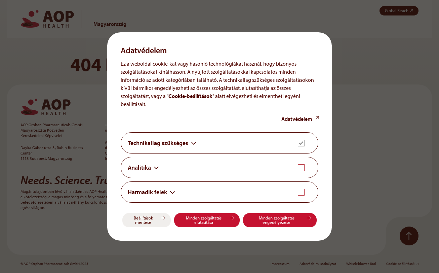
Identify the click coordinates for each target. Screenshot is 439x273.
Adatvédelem (296, 118)
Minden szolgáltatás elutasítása (204, 220)
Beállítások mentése (143, 220)
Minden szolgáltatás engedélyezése (276, 220)
